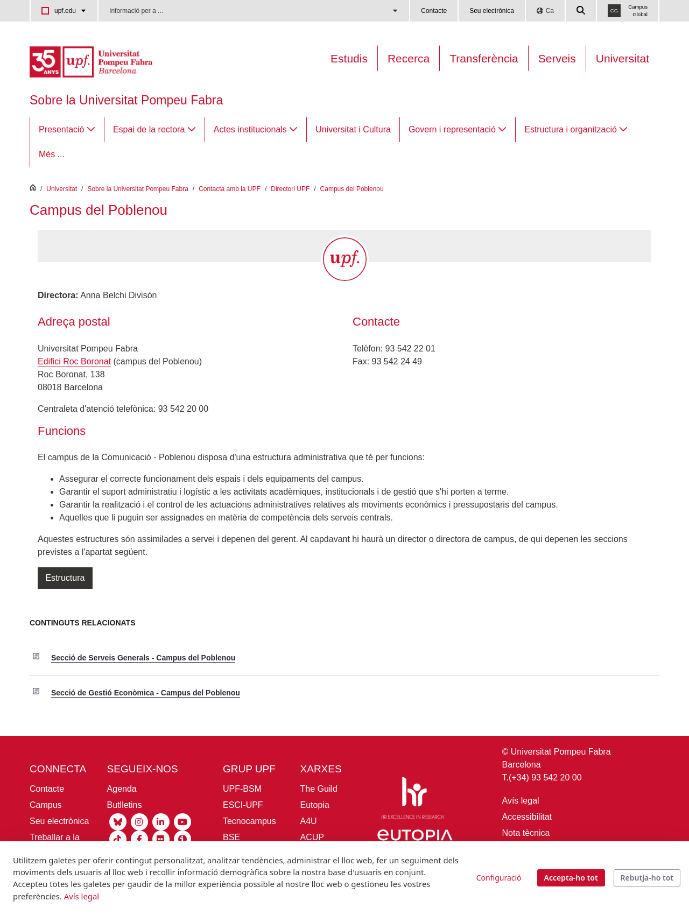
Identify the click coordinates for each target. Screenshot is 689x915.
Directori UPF (290, 189)
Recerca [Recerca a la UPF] (409, 58)
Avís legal (520, 800)
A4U (308, 821)
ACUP (312, 837)
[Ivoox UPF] (182, 838)
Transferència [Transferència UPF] (483, 58)
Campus (46, 805)
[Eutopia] (415, 839)
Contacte (434, 11)
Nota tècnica (526, 832)
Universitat (622, 58)
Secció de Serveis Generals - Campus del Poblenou (143, 657)
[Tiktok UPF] (118, 838)
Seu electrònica (491, 11)
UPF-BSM (242, 788)
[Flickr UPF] (161, 838)
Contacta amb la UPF (230, 189)
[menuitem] (67, 129)
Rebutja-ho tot (647, 877)
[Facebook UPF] (139, 838)
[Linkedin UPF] (161, 821)
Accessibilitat (527, 816)
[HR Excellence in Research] (412, 800)
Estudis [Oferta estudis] (349, 58)
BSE (231, 837)
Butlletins (124, 805)
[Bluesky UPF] (118, 821)
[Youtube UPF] (182, 821)
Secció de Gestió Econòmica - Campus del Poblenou (145, 692)
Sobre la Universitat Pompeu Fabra (126, 100)
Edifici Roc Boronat (74, 361)
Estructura (65, 577)
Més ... (52, 154)
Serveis (557, 58)
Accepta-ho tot (571, 877)
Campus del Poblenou (352, 189)
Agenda (122, 788)
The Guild (319, 788)
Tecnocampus (249, 821)
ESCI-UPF (243, 805)
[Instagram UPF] (139, 821)
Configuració (499, 877)
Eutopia (314, 805)
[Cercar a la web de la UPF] (581, 11)
